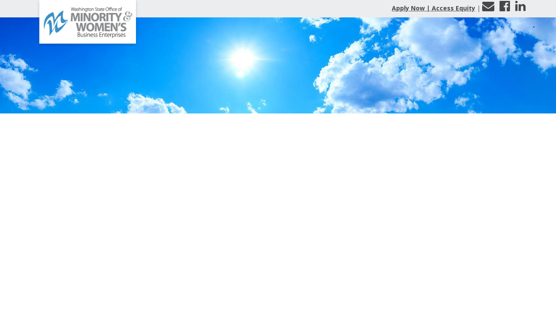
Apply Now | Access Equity (433, 8)
